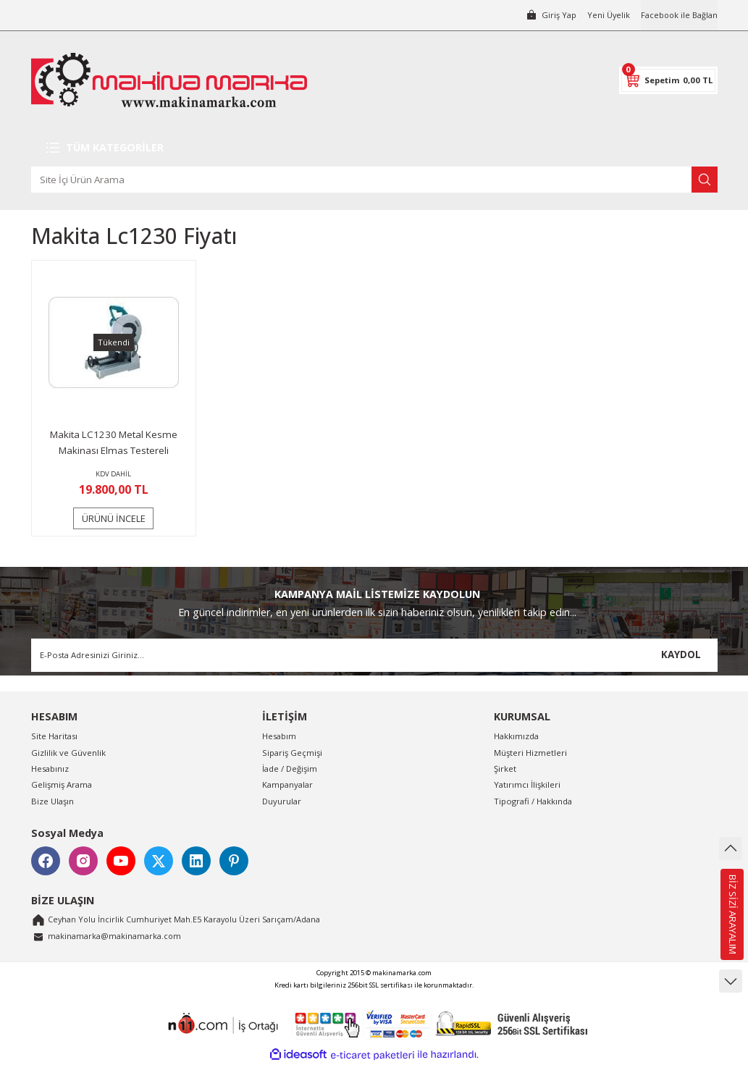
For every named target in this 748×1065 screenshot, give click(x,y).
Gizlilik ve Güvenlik (68, 752)
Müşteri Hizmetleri (530, 752)
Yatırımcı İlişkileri (527, 784)
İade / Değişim (289, 768)
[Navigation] (374, 148)
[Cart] (668, 80)
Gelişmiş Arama (61, 784)
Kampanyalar (287, 784)
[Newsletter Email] (374, 655)
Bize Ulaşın (52, 801)
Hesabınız (50, 768)
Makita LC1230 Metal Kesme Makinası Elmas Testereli (113, 442)
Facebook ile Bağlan (678, 14)
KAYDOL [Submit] (681, 654)
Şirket (505, 768)
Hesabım (279, 736)
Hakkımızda (516, 736)
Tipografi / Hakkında (533, 801)
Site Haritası (54, 736)
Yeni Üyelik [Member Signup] (606, 14)
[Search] (374, 180)
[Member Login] (548, 15)
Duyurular (281, 801)
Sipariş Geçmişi (292, 752)
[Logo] (169, 80)
